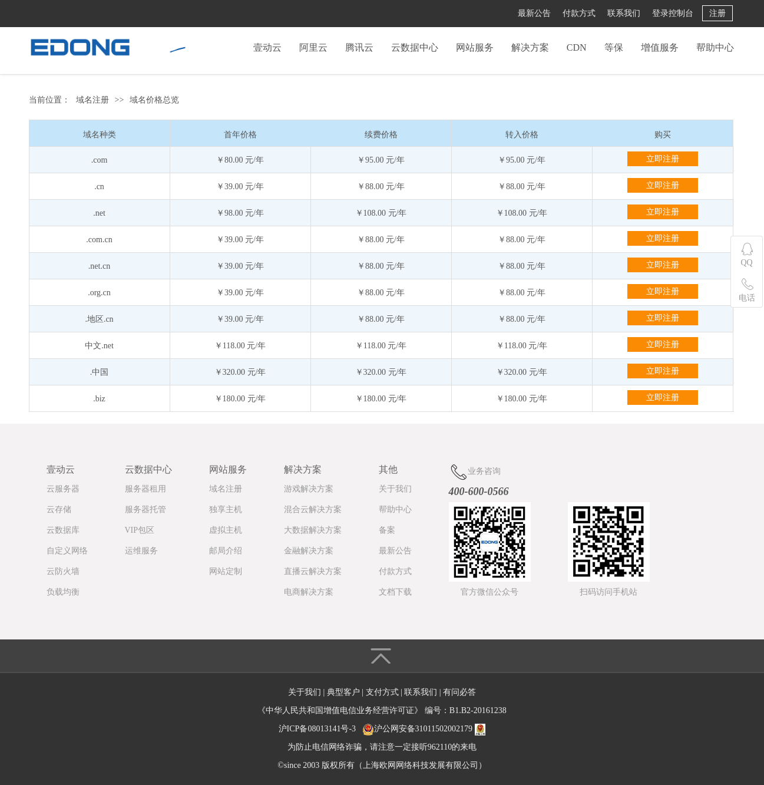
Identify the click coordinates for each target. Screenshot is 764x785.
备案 (387, 530)
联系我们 (623, 13)
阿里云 (313, 47)
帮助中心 (715, 47)
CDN (577, 47)
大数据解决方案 (313, 530)
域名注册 (92, 99)
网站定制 (225, 571)
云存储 (59, 509)
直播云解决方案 (313, 571)
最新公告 (534, 13)
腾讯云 (359, 47)
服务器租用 (145, 488)
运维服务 (141, 550)
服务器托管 (145, 509)
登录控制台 (672, 13)
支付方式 (383, 692)
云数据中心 (414, 47)
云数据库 (63, 530)
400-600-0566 (479, 491)
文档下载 (395, 592)
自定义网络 (67, 550)
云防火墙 (63, 571)
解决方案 (530, 47)
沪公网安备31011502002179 (423, 728)
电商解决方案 (308, 592)
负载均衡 (63, 592)
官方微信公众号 (489, 592)
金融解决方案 (308, 550)
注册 (717, 13)
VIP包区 (140, 530)
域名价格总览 (154, 99)
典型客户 (344, 692)
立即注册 (662, 158)
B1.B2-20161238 (478, 710)
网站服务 (475, 47)
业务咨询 (475, 471)
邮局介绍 (225, 550)
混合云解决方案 (313, 509)
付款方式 (579, 13)
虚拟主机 (225, 530)
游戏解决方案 (308, 488)
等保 (613, 47)
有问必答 (459, 692)
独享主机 (225, 509)
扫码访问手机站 (608, 592)
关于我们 (395, 488)
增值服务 (660, 47)
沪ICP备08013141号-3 (317, 728)
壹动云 (267, 47)
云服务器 (63, 488)
